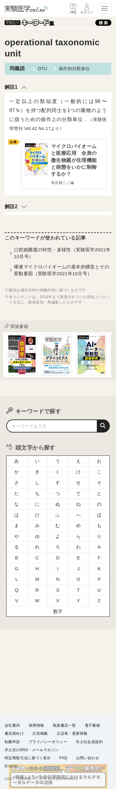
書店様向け (14, 733)
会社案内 (12, 725)
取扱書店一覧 (64, 725)
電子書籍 (92, 725)
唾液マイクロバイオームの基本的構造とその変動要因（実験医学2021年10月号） (61, 270)
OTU (42, 68)
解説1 (11, 87)
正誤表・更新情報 (72, 733)
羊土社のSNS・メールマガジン (32, 749)
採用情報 (36, 725)
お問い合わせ (87, 757)
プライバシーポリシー (48, 741)
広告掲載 (40, 733)
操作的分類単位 (74, 68)
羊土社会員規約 (89, 741)
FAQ (63, 757)
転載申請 (12, 741)
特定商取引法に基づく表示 (28, 757)
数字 (58, 611)
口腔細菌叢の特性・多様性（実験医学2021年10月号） (62, 253)
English (11, 766)
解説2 (11, 206)
